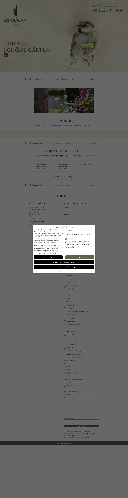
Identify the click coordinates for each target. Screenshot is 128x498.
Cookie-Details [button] (57, 270)
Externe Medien (70, 239)
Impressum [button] (71, 270)
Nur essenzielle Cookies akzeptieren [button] (64, 262)
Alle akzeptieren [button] (48, 257)
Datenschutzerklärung (39, 251)
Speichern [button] (80, 257)
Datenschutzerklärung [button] (64, 270)
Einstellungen (40, 253)
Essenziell (68, 230)
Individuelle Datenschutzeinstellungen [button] (64, 267)
